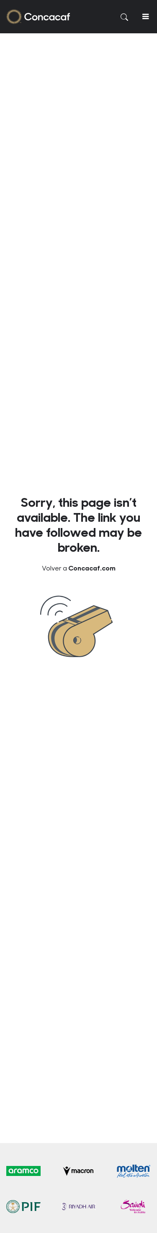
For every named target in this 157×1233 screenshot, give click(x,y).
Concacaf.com (92, 567)
